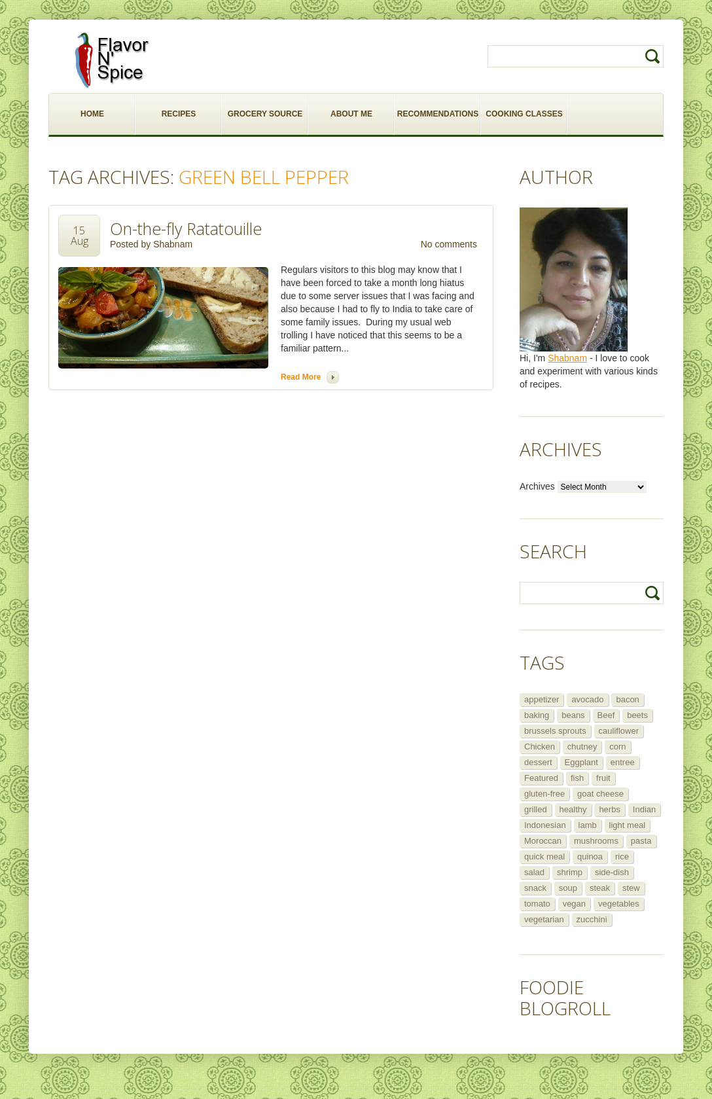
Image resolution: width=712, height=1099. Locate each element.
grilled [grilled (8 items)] (535, 809)
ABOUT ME (351, 113)
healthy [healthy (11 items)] (573, 809)
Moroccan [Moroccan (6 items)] (542, 841)
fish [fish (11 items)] (577, 778)
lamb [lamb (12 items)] (587, 825)
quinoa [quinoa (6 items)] (590, 856)
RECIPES (179, 113)
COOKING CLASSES (524, 113)
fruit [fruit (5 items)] (603, 778)
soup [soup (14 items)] (568, 888)
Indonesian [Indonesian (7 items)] (545, 825)
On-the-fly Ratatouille (186, 228)
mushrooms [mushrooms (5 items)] (596, 841)
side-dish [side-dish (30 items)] (612, 872)
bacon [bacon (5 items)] (627, 699)
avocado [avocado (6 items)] (587, 699)
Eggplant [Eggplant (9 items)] (581, 762)
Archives (537, 486)
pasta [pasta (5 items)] (641, 841)
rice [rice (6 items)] (622, 856)
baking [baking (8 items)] (536, 715)
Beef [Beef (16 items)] (606, 715)
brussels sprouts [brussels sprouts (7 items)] (555, 731)
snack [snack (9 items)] (535, 888)
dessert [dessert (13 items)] (538, 762)
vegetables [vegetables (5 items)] (618, 904)
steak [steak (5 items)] (600, 888)
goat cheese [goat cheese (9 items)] (600, 794)
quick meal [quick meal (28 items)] (544, 856)
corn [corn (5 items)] (617, 746)
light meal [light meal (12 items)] (627, 825)
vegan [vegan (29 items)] (574, 904)
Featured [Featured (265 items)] (541, 778)
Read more (301, 377)
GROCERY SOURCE (265, 113)
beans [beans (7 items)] (572, 715)
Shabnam (172, 244)
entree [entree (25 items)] (623, 762)
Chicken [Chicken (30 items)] (539, 746)
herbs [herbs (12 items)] (609, 809)
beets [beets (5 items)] (637, 715)
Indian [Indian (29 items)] (644, 809)
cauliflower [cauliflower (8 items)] (619, 731)
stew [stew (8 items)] (631, 888)
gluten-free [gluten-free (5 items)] (544, 794)
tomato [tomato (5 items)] (537, 904)
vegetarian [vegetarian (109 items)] (544, 919)
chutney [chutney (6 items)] (582, 746)
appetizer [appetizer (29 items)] (541, 699)
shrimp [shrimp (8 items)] (569, 872)
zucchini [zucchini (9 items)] (592, 919)
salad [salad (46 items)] (534, 872)
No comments (449, 244)
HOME (92, 113)
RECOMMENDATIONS (437, 113)
